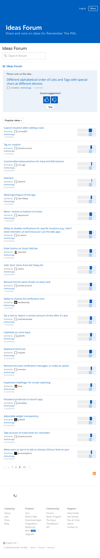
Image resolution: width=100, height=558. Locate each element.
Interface (9, 178)
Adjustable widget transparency (21, 416)
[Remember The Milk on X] (27, 543)
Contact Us (72, 527)
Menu (93, 8)
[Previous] (5, 467)
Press (7, 520)
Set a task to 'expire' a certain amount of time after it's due (36, 315)
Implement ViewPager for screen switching (27, 382)
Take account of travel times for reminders (27, 432)
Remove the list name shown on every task (27, 282)
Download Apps (33, 520)
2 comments (9, 358)
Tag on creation (12, 144)
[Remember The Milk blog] (31, 543)
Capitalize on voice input (17, 332)
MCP (30, 530)
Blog (6, 523)
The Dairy (51, 520)
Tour (27, 513)
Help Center (73, 513)
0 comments (9, 170)
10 (24, 467)
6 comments (9, 425)
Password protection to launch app (23, 399)
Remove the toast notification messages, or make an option (36, 365)
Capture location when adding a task (24, 127)
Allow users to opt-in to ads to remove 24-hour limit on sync (36, 449)
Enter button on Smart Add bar (21, 248)
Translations (52, 523)
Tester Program (53, 516)
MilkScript (30, 527)
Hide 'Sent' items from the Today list (23, 265)
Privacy (41, 547)
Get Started (72, 516)
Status (70, 523)
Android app (26, 88)
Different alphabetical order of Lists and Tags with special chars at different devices (47, 82)
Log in (82, 8)
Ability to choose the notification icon (24, 298)
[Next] (29, 467)
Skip (50, 107)
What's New (31, 516)
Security (50, 547)
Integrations (31, 523)
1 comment (38, 88)
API (48, 527)
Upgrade (29, 534)
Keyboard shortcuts (15, 349)
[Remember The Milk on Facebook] (23, 543)
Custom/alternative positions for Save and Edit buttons (34, 161)
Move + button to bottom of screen (23, 211)
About (7, 513)
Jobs (6, 516)
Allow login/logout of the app (19, 194)
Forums (50, 513)
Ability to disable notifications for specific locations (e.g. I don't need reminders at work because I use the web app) (38, 230)
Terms (32, 547)
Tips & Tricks (73, 520)
